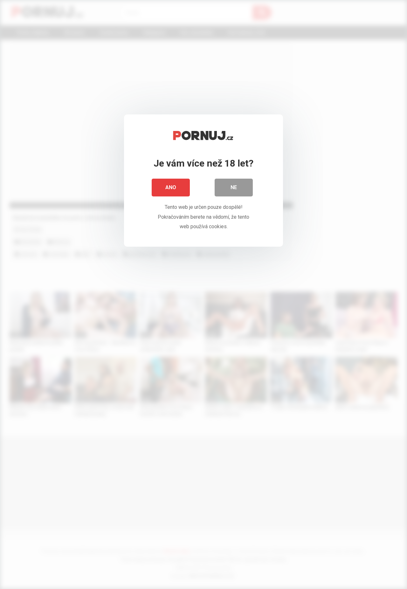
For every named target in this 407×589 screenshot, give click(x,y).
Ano (170, 187)
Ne (234, 187)
